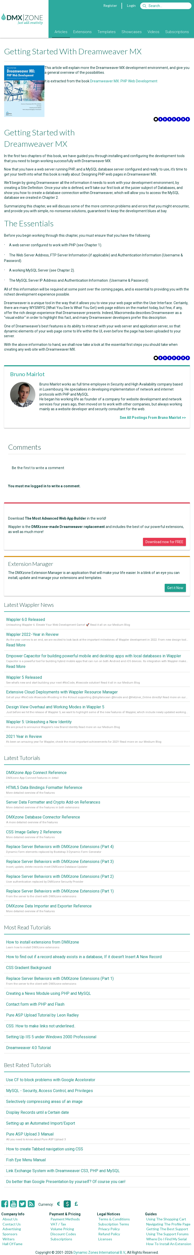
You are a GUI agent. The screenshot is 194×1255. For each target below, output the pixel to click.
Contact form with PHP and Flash (35, 1004)
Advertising (12, 1229)
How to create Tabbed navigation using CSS (44, 1149)
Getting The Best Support (167, 1229)
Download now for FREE (164, 542)
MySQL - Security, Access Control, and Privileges (49, 1090)
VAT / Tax (58, 1224)
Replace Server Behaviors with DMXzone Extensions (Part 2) (60, 876)
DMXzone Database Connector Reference (43, 817)
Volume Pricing (62, 1229)
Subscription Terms (113, 1224)
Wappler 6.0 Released (25, 619)
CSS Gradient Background (28, 967)
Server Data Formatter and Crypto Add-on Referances (53, 802)
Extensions (82, 32)
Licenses (105, 1239)
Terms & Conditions (114, 1219)
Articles (61, 32)
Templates (107, 32)
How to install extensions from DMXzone (42, 942)
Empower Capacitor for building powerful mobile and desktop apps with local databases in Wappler (93, 656)
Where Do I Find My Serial (166, 1239)
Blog (45, 32)
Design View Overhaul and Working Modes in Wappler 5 (55, 707)
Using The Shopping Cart (166, 1219)
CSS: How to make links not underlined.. (41, 1026)
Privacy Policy (109, 1229)
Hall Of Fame (12, 1244)
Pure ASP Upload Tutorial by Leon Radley (42, 1015)
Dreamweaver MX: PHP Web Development (123, 81)
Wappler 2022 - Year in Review (32, 634)
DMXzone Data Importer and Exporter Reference (49, 906)
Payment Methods (65, 1219)
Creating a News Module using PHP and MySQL (48, 993)
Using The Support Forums (167, 1234)
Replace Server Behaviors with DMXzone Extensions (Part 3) (60, 861)
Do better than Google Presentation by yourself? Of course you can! (66, 1181)
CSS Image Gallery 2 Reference (34, 832)
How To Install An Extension (168, 1244)
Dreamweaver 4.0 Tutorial (28, 1047)
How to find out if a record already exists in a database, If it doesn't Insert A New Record (84, 956)
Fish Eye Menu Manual (26, 1159)
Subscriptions (177, 32)
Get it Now (175, 588)
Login (131, 5)
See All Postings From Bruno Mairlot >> (153, 418)
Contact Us (12, 1224)
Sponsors (10, 1234)
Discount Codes (63, 1234)
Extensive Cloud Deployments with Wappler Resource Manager (62, 692)
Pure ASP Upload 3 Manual (30, 1134)
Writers (9, 1239)
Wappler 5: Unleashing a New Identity (39, 721)
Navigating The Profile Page (168, 1224)
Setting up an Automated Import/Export (40, 1123)
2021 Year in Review (24, 736)
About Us (10, 1219)
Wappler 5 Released (24, 677)
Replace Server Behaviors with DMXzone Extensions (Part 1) (60, 891)
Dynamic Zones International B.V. (100, 1252)
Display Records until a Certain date (37, 1112)
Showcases (132, 32)
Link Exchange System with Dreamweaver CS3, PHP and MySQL (63, 1170)
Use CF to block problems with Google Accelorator (50, 1079)
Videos (153, 32)
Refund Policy (109, 1234)
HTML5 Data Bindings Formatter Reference (44, 787)
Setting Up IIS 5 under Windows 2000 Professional (51, 1036)
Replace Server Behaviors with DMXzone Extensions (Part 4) (60, 846)
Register (110, 5)
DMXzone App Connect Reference (36, 772)
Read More (16, 645)
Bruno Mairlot (27, 374)
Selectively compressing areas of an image (44, 1101)
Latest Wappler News (29, 604)
